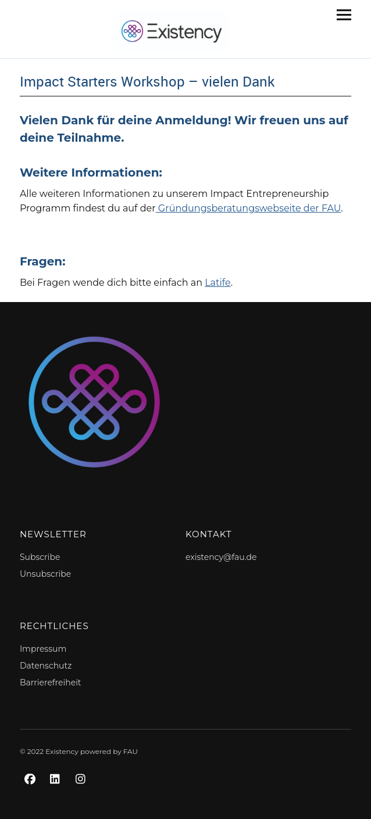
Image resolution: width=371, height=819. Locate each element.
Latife (218, 282)
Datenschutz (46, 665)
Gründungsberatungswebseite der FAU (248, 208)
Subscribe (40, 557)
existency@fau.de (221, 557)
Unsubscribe (45, 574)
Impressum (43, 649)
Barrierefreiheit (50, 682)
